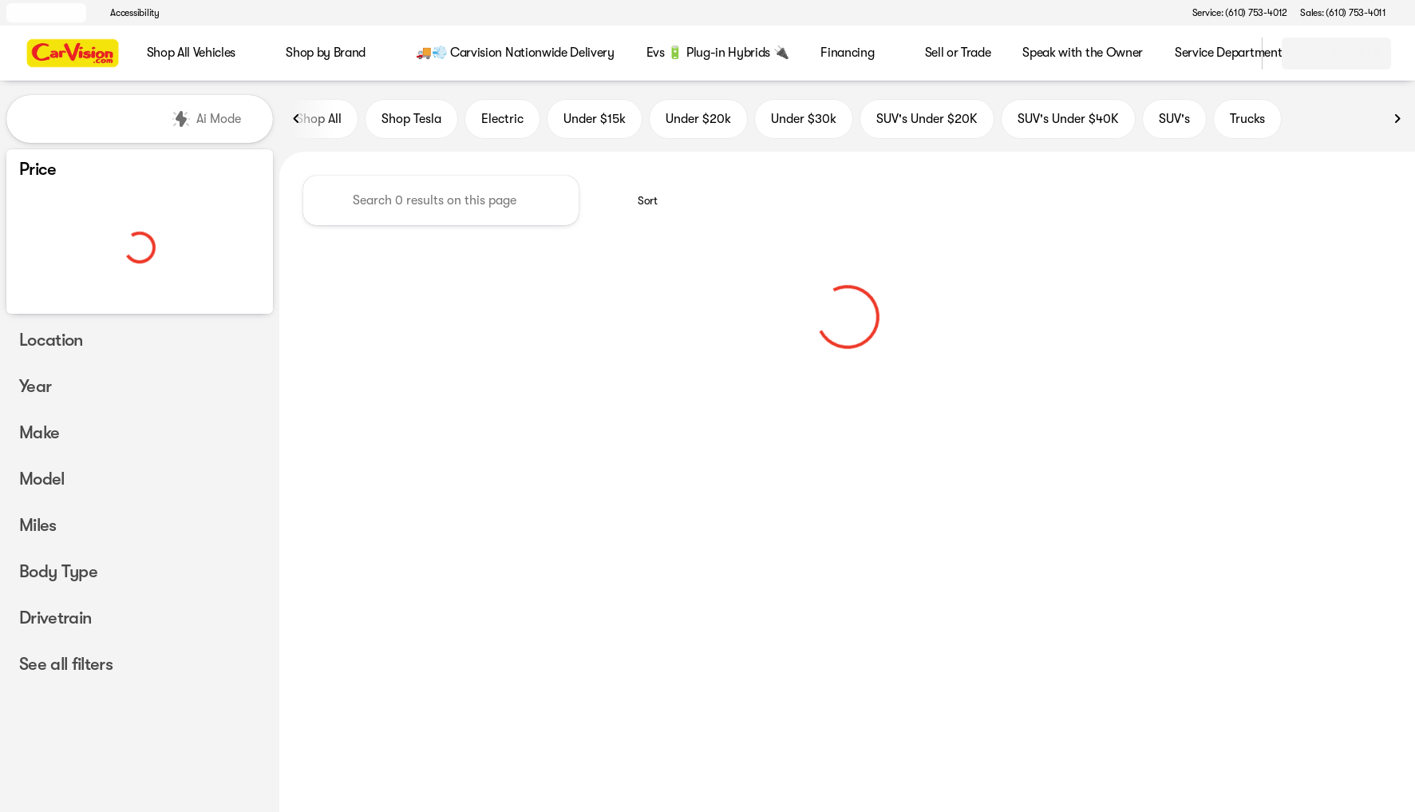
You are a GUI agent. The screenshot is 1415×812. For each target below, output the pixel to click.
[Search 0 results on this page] (441, 200)
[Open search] (1230, 53)
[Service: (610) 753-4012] (1239, 12)
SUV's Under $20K (927, 119)
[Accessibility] (128, 12)
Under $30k (803, 119)
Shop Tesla (411, 119)
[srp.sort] (638, 200)
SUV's (1174, 119)
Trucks (1247, 119)
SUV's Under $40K (1068, 119)
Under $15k (594, 119)
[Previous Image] (296, 119)
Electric (502, 119)
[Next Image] (1397, 119)
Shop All (319, 119)
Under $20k (698, 119)
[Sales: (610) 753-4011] (1343, 12)
